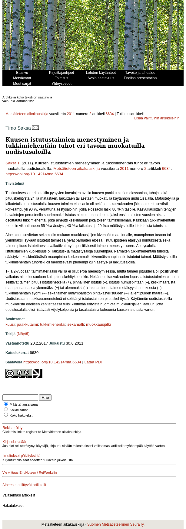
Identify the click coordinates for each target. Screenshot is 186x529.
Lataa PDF (93, 362)
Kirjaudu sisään (14, 442)
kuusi (10, 324)
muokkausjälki (98, 324)
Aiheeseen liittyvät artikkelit (24, 485)
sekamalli (76, 324)
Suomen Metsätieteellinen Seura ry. (115, 524)
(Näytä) (23, 333)
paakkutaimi (27, 324)
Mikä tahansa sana (24, 404)
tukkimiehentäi (52, 324)
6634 (110, 114)
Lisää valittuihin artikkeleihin (156, 118)
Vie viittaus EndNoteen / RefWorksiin (29, 472)
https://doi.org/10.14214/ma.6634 (34, 174)
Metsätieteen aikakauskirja (26, 114)
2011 (71, 114)
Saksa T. (13, 163)
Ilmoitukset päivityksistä (21, 456)
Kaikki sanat (19, 410)
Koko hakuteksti (21, 415)
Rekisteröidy (12, 428)
